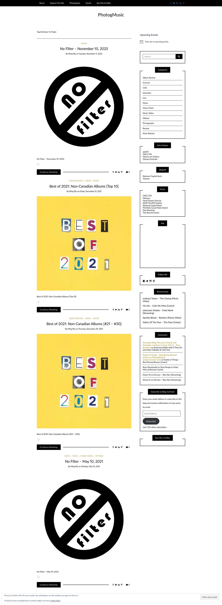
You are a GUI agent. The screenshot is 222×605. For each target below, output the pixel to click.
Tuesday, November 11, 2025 (90, 54)
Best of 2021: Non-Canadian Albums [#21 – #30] (83, 324)
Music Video (87, 456)
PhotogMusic (111, 14)
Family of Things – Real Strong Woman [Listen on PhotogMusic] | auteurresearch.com (160, 357)
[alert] (162, 42)
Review (146, 128)
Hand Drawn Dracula (152, 200)
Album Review (76, 181)
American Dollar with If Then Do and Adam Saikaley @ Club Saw (162, 348)
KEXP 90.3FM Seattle (152, 203)
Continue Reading (49, 172)
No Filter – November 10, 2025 (84, 49)
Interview (147, 93)
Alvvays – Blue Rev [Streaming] (167, 375)
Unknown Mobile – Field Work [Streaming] (158, 311)
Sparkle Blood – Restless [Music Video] (162, 317)
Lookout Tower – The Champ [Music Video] (160, 299)
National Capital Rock (152, 176)
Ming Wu (72, 54)
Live (144, 98)
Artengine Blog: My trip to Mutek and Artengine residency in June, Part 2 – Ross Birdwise (161, 345)
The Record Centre (151, 212)
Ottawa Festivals (150, 159)
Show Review (149, 133)
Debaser (146, 198)
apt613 (146, 151)
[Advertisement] (164, 247)
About (41, 3)
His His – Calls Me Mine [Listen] (158, 305)
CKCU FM (147, 154)
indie (88, 181)
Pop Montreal (149, 210)
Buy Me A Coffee (104, 3)
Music (84, 43)
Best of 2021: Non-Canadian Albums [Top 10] (84, 186)
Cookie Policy (55, 601)
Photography (75, 3)
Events (88, 3)
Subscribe (151, 421)
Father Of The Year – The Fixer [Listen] (162, 322)
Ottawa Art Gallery (151, 156)
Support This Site (57, 3)
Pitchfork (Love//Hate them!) (155, 208)
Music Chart (148, 108)
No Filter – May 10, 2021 (84, 461)
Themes (146, 178)
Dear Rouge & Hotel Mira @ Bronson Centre (160, 368)
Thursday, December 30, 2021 (90, 329)
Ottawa (99, 456)
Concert (146, 82)
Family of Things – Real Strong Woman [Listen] (161, 360)
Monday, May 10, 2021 (90, 466)
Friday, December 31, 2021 (91, 191)
